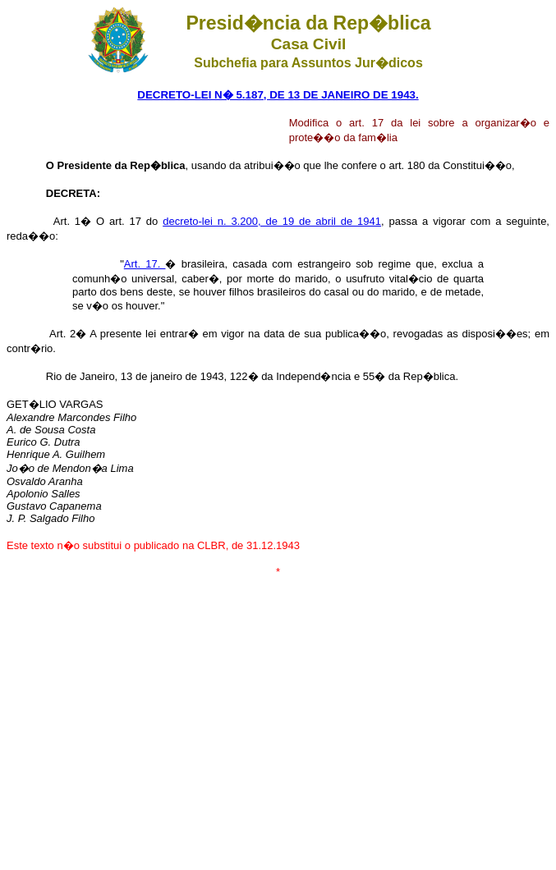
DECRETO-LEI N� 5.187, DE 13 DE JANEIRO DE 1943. (277, 95)
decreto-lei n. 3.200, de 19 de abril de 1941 (272, 221)
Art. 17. (145, 264)
